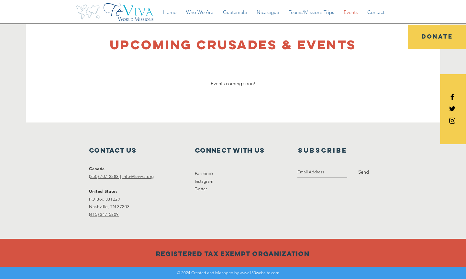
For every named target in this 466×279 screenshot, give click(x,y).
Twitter (201, 188)
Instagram (204, 181)
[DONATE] (437, 37)
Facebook (204, 173)
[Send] (363, 172)
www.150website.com (259, 272)
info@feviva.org (138, 176)
